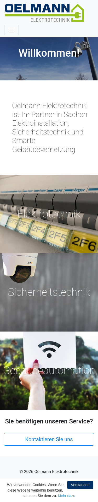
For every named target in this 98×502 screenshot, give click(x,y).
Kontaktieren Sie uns (49, 439)
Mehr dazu (66, 496)
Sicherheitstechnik (49, 292)
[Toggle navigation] (11, 30)
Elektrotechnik (49, 214)
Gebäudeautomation (49, 370)
